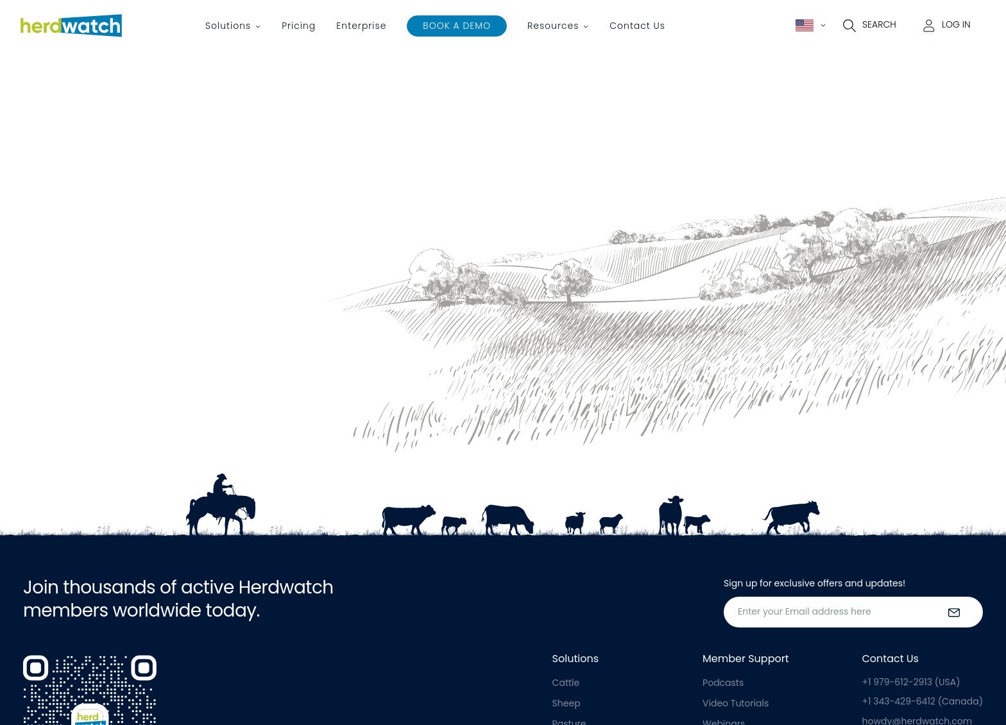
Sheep (566, 703)
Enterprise (361, 25)
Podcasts (723, 682)
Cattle (566, 682)
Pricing (299, 25)
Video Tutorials (736, 703)
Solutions (228, 25)
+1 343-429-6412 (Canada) (922, 701)
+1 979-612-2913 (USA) (911, 682)
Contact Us (637, 25)
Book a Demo (457, 25)
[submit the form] (954, 612)
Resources (553, 25)
